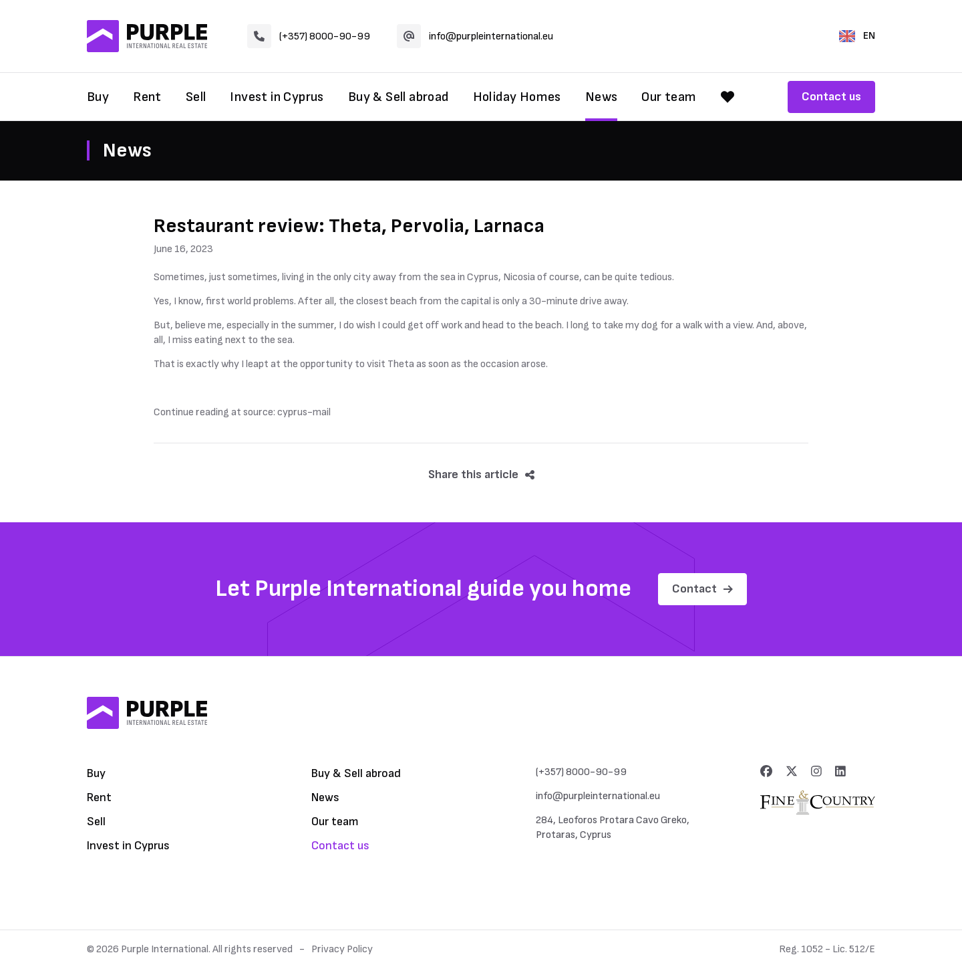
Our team (668, 97)
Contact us (831, 97)
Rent (147, 97)
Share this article (481, 474)
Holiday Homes (517, 97)
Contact (702, 589)
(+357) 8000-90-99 (308, 36)
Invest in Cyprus (276, 97)
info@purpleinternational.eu (475, 36)
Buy (98, 97)
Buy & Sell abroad (398, 97)
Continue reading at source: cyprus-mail (242, 412)
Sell (196, 97)
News (601, 97)
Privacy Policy (342, 949)
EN (857, 35)
